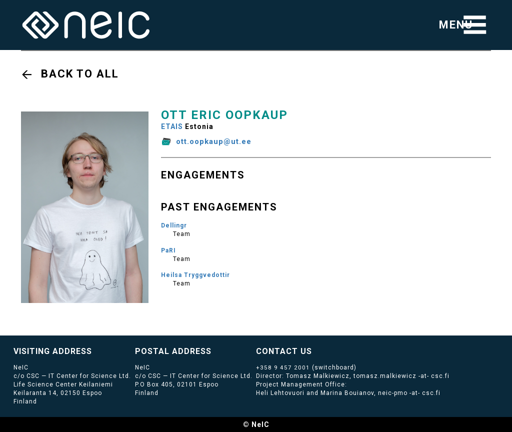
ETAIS (172, 126)
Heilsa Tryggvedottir (195, 275)
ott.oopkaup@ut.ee (214, 141)
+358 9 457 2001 (283, 367)
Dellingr (174, 225)
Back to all (80, 74)
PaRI (168, 250)
